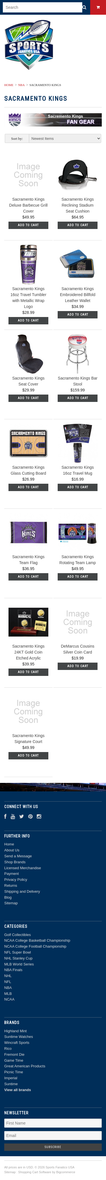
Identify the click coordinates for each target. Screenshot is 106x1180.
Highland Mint (15, 1031)
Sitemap (11, 903)
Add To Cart (28, 225)
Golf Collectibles (17, 935)
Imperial (10, 1078)
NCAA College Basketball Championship (37, 940)
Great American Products (24, 1066)
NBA (21, 85)
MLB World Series (19, 964)
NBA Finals (13, 970)
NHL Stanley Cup (18, 958)
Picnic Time (13, 1072)
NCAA (9, 999)
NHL (8, 976)
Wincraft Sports (16, 1042)
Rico (8, 1048)
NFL (7, 982)
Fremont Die (14, 1054)
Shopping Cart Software (34, 1172)
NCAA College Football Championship (35, 946)
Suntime (11, 1084)
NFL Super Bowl (17, 952)
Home (8, 85)
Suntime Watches (18, 1037)
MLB (8, 993)
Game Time (13, 1060)
